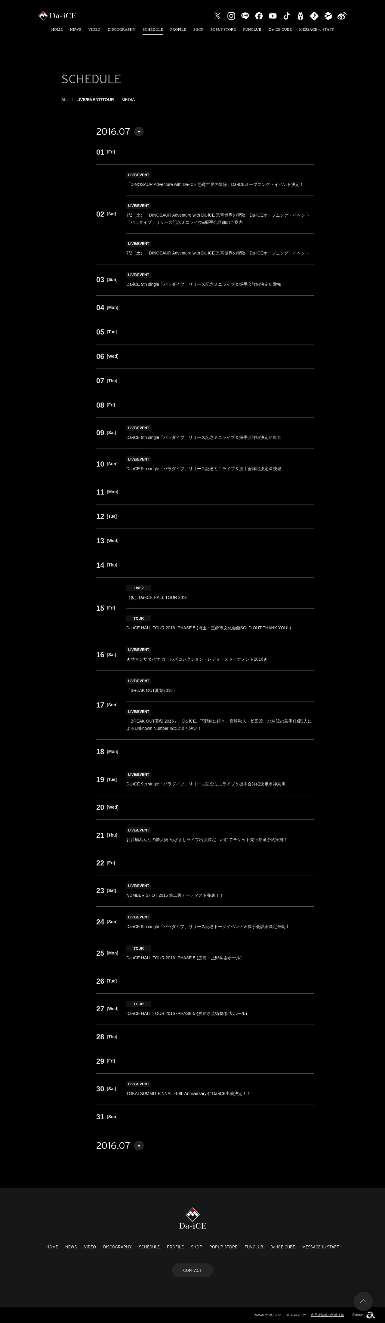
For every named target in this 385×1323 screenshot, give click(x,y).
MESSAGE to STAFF (316, 29)
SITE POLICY (296, 1315)
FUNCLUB (252, 29)
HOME (57, 29)
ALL (65, 99)
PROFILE (178, 29)
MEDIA (128, 99)
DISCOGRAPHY (121, 29)
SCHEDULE (153, 29)
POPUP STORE (223, 29)
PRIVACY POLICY (267, 1315)
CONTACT (192, 1270)
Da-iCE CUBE (280, 29)
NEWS (75, 29)
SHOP (198, 29)
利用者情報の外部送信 (327, 1315)
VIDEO (94, 29)
